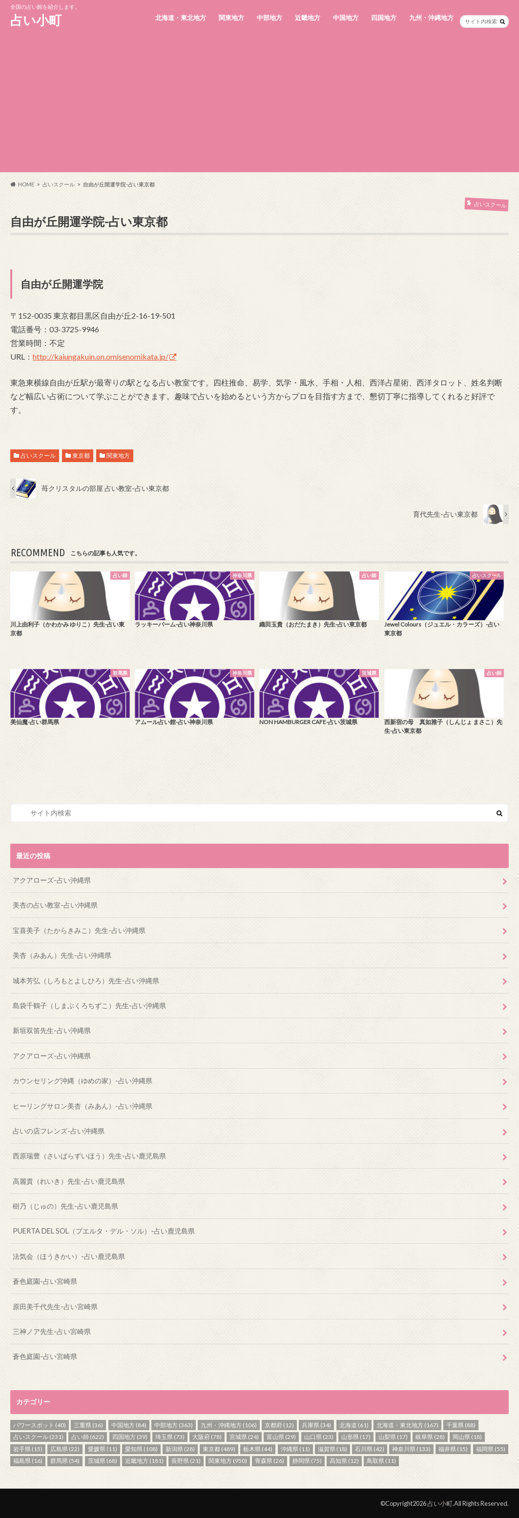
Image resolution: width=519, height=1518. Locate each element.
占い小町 (36, 20)
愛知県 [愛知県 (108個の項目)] (141, 1449)
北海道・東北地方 (180, 17)
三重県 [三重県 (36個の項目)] (88, 1425)
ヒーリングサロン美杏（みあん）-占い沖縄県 (82, 1106)
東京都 (81, 455)
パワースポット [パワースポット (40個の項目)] (39, 1425)
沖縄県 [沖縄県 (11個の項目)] (295, 1449)
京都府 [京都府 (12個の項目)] (279, 1425)
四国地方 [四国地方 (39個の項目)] (129, 1436)
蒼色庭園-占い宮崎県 (45, 1281)
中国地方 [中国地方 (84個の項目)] (128, 1425)
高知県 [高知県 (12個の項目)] (344, 1460)
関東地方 (231, 17)
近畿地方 (307, 17)
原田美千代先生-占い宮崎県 (55, 1306)
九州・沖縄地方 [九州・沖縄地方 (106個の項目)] (229, 1425)
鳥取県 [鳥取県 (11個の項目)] (381, 1460)
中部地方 (269, 17)
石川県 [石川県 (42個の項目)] (369, 1449)
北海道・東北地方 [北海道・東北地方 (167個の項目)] (407, 1425)
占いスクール (38, 455)
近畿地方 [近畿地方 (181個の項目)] (144, 1460)
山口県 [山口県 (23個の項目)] (318, 1436)
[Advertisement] (259, 104)
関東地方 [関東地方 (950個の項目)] (227, 1460)
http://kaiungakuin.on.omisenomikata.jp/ (100, 356)
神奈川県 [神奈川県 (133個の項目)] (411, 1449)
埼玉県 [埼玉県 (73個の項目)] (170, 1436)
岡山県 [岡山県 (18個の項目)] (467, 1436)
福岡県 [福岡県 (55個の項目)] (490, 1449)
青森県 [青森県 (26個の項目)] (269, 1460)
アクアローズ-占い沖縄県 (52, 880)
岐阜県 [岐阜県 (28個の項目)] (430, 1436)
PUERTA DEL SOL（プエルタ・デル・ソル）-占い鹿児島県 (104, 1231)
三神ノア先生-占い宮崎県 (52, 1331)
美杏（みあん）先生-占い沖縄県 (62, 955)
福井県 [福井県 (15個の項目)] (453, 1449)
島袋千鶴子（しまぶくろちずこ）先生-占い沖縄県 (89, 1005)
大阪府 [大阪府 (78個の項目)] (207, 1436)
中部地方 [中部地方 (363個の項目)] (173, 1425)
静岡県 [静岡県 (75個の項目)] (307, 1460)
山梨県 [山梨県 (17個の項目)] (393, 1436)
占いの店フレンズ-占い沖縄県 (58, 1131)
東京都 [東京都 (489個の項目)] (219, 1449)
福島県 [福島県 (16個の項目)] (27, 1460)
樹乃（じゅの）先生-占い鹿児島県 (65, 1206)
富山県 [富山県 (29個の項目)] (281, 1436)
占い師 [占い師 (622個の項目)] (87, 1436)
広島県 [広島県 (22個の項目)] (65, 1449)
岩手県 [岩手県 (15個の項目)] (27, 1449)
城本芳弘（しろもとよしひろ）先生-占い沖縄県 (86, 980)
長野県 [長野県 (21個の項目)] (186, 1460)
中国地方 (345, 17)
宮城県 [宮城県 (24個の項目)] (244, 1436)
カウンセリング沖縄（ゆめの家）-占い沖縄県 (82, 1080)
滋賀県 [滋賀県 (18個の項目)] (332, 1449)
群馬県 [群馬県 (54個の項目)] (65, 1460)
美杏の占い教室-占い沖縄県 (55, 905)
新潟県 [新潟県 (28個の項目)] (180, 1449)
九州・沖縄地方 (431, 17)
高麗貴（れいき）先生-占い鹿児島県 (69, 1181)
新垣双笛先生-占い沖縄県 (52, 1030)
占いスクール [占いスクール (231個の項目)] (38, 1436)
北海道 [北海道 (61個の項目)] (354, 1425)
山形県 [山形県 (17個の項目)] (356, 1436)
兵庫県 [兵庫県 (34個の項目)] (316, 1425)
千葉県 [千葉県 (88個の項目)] (461, 1425)
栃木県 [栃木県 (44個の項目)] (257, 1449)
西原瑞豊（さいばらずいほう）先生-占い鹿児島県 (89, 1156)
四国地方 (383, 17)
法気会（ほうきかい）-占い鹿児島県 (69, 1256)
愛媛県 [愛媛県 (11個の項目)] (102, 1449)
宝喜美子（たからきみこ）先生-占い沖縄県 (79, 930)
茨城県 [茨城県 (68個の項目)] (102, 1460)
